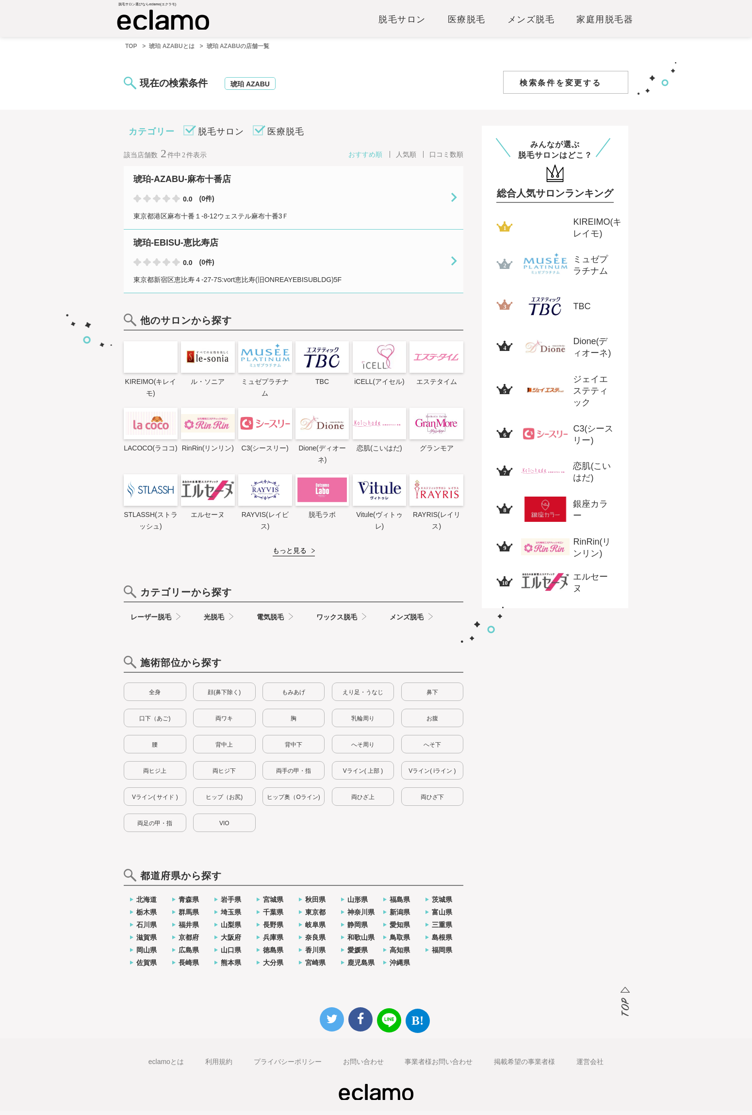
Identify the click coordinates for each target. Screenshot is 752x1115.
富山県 (442, 916)
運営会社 (590, 1066)
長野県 (273, 929)
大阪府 (231, 942)
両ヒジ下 (224, 775)
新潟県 (400, 916)
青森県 (189, 904)
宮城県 (273, 904)
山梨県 (231, 929)
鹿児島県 (361, 967)
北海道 (146, 904)
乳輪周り (363, 722)
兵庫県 (273, 942)
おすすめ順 (365, 159)
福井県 (189, 929)
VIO (224, 827)
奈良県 (315, 942)
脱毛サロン (402, 23)
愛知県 (400, 929)
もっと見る (290, 555)
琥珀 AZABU (250, 88)
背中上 (224, 749)
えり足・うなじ (363, 696)
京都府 (189, 942)
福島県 (400, 904)
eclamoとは (166, 1066)
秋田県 (315, 904)
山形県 (357, 904)
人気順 (406, 159)
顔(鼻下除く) (224, 696)
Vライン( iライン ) (432, 775)
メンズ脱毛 (531, 23)
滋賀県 (146, 942)
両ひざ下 (432, 801)
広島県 (189, 954)
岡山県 (146, 954)
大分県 (273, 967)
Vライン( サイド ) (155, 801)
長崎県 (189, 967)
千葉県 (273, 916)
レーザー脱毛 (151, 621)
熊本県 (231, 967)
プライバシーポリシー (288, 1066)
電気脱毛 (270, 621)
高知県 (400, 954)
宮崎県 (315, 967)
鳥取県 (400, 942)
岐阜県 (315, 929)
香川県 (315, 954)
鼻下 (432, 696)
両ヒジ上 (154, 775)
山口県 (231, 954)
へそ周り (363, 749)
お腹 (432, 722)
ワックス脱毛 (336, 621)
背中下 (293, 749)
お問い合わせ (363, 1066)
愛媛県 (357, 954)
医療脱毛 (467, 23)
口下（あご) (154, 722)
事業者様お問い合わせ (439, 1066)
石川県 (146, 929)
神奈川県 (361, 916)
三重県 (442, 929)
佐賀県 (146, 967)
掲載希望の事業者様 (524, 1066)
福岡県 (442, 954)
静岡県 (357, 929)
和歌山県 (361, 942)
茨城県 (442, 904)
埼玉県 (231, 916)
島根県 (442, 942)
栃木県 (146, 916)
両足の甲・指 (154, 827)
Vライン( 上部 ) (363, 775)
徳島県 (273, 954)
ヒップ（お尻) (224, 801)
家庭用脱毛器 (604, 23)
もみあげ (293, 696)
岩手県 (231, 904)
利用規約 (218, 1066)
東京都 (315, 916)
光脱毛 (214, 621)
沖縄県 (400, 967)
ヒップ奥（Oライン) (293, 801)
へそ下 (432, 749)
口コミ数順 (446, 159)
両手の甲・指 (293, 775)
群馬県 (189, 916)
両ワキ (224, 722)
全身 (155, 696)
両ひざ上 (363, 801)
